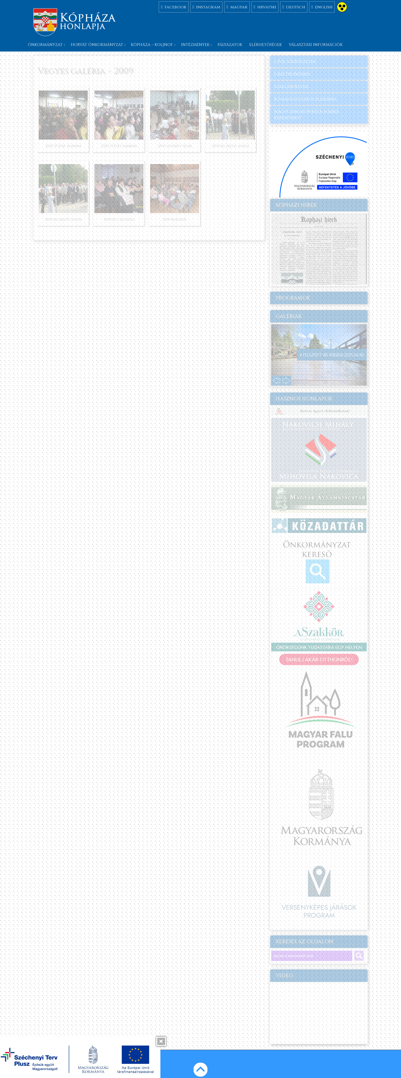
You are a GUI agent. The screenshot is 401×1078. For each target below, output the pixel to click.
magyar (236, 6)
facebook (173, 6)
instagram (206, 6)
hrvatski (265, 6)
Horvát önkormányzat (97, 44)
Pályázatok (229, 44)
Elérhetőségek (265, 44)
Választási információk (316, 44)
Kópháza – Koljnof (152, 44)
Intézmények (195, 44)
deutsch (293, 6)
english (321, 6)
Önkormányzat (45, 44)
